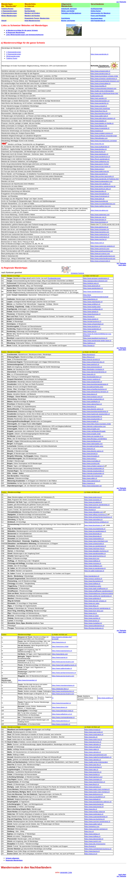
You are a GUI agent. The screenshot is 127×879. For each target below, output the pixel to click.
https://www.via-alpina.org (99, 210)
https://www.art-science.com (100, 253)
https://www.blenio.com (60, 654)
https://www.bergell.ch (90, 453)
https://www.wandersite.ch (99, 54)
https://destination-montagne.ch (93, 369)
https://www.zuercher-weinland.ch (96, 829)
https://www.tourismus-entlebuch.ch (97, 522)
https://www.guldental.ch (93, 598)
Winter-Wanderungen (9, 16)
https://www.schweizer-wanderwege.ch (104, 78)
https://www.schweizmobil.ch (100, 71)
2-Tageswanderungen (9, 13)
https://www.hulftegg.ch (92, 561)
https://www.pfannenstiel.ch (94, 839)
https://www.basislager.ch (99, 222)
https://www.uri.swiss (92, 616)
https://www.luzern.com (92, 507)
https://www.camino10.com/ (100, 248)
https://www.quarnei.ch (59, 657)
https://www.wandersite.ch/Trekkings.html (105, 179)
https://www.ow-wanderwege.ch (95, 546)
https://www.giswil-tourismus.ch (95, 556)
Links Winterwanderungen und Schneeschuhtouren (24, 34)
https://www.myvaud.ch (92, 729)
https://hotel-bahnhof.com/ (93, 777)
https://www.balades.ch (98, 121)
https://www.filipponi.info (99, 126)
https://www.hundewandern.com (101, 181)
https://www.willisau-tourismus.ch (96, 514)
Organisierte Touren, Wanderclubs (36, 18)
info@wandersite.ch (98, 20)
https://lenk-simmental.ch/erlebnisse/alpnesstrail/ (95, 296)
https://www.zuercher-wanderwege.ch (97, 821)
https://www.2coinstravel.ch (100, 196)
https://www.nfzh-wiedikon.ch (100, 184)
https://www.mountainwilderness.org (103, 204)
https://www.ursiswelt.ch (99, 106)
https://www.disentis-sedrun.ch (93, 409)
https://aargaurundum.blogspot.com (95, 281)
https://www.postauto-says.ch (93, 396)
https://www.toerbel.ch (92, 774)
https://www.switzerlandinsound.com (103, 258)
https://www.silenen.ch (59, 707)
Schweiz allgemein (12, 858)
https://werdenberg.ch (92, 576)
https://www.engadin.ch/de (92, 434)
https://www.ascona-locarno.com (63, 662)
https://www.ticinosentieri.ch (27, 680)
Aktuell (3, 20)
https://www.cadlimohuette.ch (62, 668)
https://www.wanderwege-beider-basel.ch (97, 340)
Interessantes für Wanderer (100, 13)
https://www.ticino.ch (59, 642)
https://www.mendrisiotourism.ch (63, 691)
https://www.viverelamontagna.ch (63, 685)
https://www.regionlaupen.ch (93, 302)
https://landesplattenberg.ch (92, 377)
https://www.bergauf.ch (98, 219)
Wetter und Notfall (67, 11)
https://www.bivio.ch (89, 406)
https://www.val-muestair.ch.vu (93, 436)
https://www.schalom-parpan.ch (93, 466)
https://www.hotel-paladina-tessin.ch (64, 665)
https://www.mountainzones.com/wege (104, 141)
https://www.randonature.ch (100, 237)
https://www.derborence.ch (94, 794)
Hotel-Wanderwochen (32, 20)
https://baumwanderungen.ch (101, 113)
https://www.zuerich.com (93, 841)
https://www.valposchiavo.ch (92, 404)
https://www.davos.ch (90, 394)
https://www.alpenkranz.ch (61, 721)
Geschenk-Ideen (96, 18)
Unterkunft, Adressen (69, 9)
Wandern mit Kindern (32, 13)
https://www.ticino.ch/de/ (60, 646)
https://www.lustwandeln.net (92, 486)
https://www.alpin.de (97, 199)
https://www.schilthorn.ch (91, 304)
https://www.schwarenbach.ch (93, 324)
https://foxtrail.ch (89, 316)
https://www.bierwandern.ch (100, 101)
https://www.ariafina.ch (105, 698)
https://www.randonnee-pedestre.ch (103, 246)
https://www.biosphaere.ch (93, 525)
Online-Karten (96, 11)
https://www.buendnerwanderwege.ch (95, 384)
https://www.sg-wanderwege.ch (95, 568)
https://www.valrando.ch (93, 744)
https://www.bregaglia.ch (91, 456)
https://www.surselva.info (91, 463)
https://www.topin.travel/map (100, 108)
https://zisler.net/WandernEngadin (94, 431)
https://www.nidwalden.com (94, 512)
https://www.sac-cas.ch (98, 217)
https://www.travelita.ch (98, 86)
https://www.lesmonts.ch (93, 742)
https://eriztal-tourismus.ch (92, 321)
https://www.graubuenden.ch (92, 382)
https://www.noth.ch (97, 243)
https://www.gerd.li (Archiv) (100, 164)
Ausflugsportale (96, 9)
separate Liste (66, 872)
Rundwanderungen (54, 278)
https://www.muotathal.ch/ (93, 623)
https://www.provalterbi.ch (93, 502)
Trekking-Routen (7, 9)
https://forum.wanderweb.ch (100, 159)
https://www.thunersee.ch (91, 314)
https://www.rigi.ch (91, 613)
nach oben (122, 265)
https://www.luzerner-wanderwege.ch (97, 504)
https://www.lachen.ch (92, 621)
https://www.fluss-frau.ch (99, 111)
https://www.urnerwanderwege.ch (63, 717)
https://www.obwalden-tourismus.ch (97, 551)
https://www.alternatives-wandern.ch (103, 118)
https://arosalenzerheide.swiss (93, 387)
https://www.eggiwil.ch (90, 319)
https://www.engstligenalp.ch (93, 309)
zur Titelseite (121, 2)
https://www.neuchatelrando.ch (95, 529)
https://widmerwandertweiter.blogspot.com (105, 81)
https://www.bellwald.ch (93, 799)
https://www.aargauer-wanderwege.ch (96, 278)
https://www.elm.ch (89, 374)
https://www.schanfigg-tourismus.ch (95, 389)
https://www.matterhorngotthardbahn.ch (98, 757)
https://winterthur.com (92, 826)
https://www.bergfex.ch (98, 191)
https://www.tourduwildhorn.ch (95, 797)
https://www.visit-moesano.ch (93, 476)
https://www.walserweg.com (100, 214)
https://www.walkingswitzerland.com (103, 256)
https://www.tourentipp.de (99, 201)
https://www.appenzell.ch (91, 286)
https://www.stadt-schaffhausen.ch (96, 588)
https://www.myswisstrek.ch (100, 128)
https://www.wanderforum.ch (100, 156)
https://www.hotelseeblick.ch (94, 538)
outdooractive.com (97, 96)
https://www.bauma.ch (92, 851)
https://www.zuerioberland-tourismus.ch (98, 849)
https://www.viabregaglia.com (93, 444)
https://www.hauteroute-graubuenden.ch (96, 414)
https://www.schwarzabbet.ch (101, 83)
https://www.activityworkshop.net (102, 251)
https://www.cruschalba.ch (91, 461)
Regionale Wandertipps (14, 860)
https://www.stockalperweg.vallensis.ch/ (98, 802)
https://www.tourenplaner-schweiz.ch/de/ (104, 76)
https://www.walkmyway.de (100, 171)
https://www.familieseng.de (92, 441)
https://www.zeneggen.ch (93, 779)
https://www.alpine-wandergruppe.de (103, 186)
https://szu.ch (89, 831)
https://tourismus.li (89, 354)
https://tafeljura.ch (89, 343)
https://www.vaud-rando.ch (94, 732)
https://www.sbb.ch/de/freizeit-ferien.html (104, 93)
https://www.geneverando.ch (92, 367)
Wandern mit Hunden (32, 16)
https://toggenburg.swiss (93, 586)
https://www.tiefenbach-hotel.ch (62, 711)
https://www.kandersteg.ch (92, 329)
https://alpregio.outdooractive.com (94, 426)
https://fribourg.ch (89, 357)
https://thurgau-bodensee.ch (94, 628)
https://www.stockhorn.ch (91, 326)
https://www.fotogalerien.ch (100, 194)
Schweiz (27, 9)
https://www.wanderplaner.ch (93, 288)
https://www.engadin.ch (91, 421)
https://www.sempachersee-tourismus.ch (98, 517)
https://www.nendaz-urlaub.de (95, 811)
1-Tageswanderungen (9, 11)
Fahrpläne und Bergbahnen (71, 13)
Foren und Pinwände (98, 16)
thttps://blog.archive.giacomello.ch (102, 176)
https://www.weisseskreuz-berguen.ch (95, 392)
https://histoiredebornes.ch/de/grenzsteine (99, 593)
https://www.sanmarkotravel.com (96, 755)
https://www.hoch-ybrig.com (94, 611)
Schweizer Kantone (77, 273)
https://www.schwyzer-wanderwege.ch (97, 608)
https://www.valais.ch (92, 749)
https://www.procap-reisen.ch (100, 166)
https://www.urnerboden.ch (61, 724)
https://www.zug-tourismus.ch (95, 819)
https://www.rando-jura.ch (93, 497)
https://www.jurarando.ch (93, 500)
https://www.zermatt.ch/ (93, 747)
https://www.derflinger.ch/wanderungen (104, 136)
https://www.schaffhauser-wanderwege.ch (99, 591)
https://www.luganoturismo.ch (62, 651)
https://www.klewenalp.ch (93, 533)
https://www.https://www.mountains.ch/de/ (97, 424)
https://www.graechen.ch (93, 772)
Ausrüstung (65, 18)
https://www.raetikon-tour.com (101, 206)
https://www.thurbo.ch (98, 151)
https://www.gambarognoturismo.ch (64, 673)
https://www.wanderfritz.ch (100, 103)
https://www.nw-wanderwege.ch (95, 531)
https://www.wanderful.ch (99, 174)
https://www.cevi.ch (89, 331)
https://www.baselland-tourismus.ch (95, 338)
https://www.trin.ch (89, 448)
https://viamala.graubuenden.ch (93, 399)
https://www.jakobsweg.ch (99, 154)
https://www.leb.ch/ (91, 737)
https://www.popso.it (97, 169)
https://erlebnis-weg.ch (91, 283)
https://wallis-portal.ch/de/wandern (102, 91)
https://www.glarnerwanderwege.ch (95, 372)
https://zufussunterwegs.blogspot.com (103, 88)
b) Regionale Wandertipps (15, 32)
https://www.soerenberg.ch (94, 519)
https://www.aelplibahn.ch (91, 401)
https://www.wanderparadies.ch (95, 553)
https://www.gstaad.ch (90, 311)
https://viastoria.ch (97, 131)
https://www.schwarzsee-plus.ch (93, 362)
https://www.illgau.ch (91, 606)
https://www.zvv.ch (91, 854)
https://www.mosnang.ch (93, 563)
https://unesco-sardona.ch (91, 379)
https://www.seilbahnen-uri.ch (62, 714)
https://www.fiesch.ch (92, 784)
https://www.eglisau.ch (92, 834)
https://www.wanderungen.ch (100, 73)
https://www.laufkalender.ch (100, 147)
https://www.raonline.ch (92, 618)
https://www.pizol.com (92, 558)
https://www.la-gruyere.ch (91, 359)
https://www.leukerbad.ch (93, 767)
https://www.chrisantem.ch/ (100, 229)
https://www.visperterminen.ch (95, 782)
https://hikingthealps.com (99, 138)
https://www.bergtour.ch (99, 149)
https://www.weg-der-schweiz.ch (95, 601)
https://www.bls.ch (91, 809)
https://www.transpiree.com (100, 232)
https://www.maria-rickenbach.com (96, 541)
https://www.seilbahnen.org (100, 161)
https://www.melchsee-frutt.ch (95, 548)
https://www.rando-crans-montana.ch (97, 789)
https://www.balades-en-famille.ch (102, 123)
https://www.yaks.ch (91, 769)
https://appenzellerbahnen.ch (94, 625)
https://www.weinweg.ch (93, 787)
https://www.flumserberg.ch (94, 581)
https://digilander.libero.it (60, 689)
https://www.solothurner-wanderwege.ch (98, 596)
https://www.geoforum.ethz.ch (101, 189)
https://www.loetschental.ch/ (94, 804)
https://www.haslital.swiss (92, 306)
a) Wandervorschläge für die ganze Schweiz (22, 30)
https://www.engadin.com (91, 429)
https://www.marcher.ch (99, 239)
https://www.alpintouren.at (99, 227)
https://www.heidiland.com (93, 566)
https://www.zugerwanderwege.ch (96, 816)
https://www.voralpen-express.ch (102, 133)
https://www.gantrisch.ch (91, 364)
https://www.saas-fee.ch (93, 764)
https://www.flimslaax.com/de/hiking (95, 439)
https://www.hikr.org (97, 144)
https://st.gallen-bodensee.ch (94, 571)
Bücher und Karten (68, 20)
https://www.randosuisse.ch (100, 234)
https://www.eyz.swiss (92, 603)
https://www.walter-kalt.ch (99, 116)
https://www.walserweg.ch (91, 481)
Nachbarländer (29, 11)
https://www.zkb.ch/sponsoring (95, 844)
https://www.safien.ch (90, 478)
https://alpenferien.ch (90, 299)
